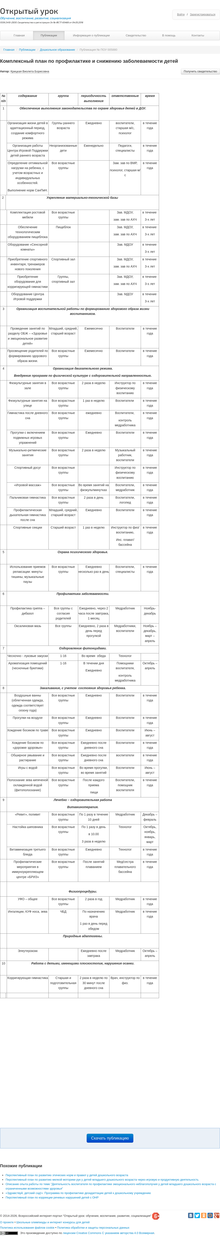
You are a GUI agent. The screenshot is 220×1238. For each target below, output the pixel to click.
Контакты (198, 35)
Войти (181, 14)
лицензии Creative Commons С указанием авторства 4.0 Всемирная (108, 1233)
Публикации (49, 35)
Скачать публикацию (110, 1138)
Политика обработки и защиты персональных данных (93, 1227)
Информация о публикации (91, 35)
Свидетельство (136, 35)
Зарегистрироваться (202, 14)
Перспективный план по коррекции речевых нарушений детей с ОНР (52, 1197)
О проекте (7, 1222)
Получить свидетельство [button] (200, 71)
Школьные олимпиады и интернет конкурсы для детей (53, 1222)
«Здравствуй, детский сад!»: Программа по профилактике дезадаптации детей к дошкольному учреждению (78, 1193)
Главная (19, 35)
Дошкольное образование (57, 49)
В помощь (169, 35)
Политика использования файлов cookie (27, 1227)
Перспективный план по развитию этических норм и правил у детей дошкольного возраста (67, 1175)
